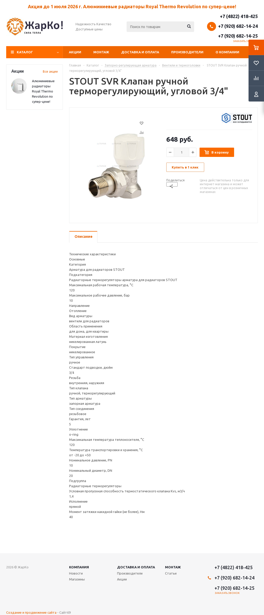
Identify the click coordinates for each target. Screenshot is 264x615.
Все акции (50, 71)
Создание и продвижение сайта (31, 612)
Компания (79, 567)
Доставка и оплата (140, 52)
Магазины (77, 579)
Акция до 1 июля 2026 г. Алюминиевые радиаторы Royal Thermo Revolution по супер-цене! (132, 6)
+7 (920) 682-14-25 (238, 35)
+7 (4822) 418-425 (239, 16)
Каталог (25, 52)
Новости (76, 573)
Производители (187, 52)
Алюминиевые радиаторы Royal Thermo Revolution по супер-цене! (43, 91)
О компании (227, 52)
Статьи (171, 573)
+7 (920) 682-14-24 (238, 26)
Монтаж (101, 52)
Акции (75, 52)
